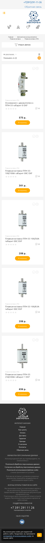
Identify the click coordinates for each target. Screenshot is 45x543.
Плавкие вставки (15, 39)
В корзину (22, 122)
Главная (10, 37)
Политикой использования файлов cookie (22, 470)
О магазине (22, 444)
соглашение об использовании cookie (17, 536)
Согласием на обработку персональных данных (22, 467)
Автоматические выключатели (27, 37)
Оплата (22, 433)
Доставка (22, 436)
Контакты (22, 447)
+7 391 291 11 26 (22, 507)
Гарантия (22, 438)
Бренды (23, 441)
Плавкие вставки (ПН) (32, 39)
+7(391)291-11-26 (33, 2)
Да (39, 535)
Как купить (22, 430)
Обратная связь (33, 6)
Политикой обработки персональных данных (22, 464)
